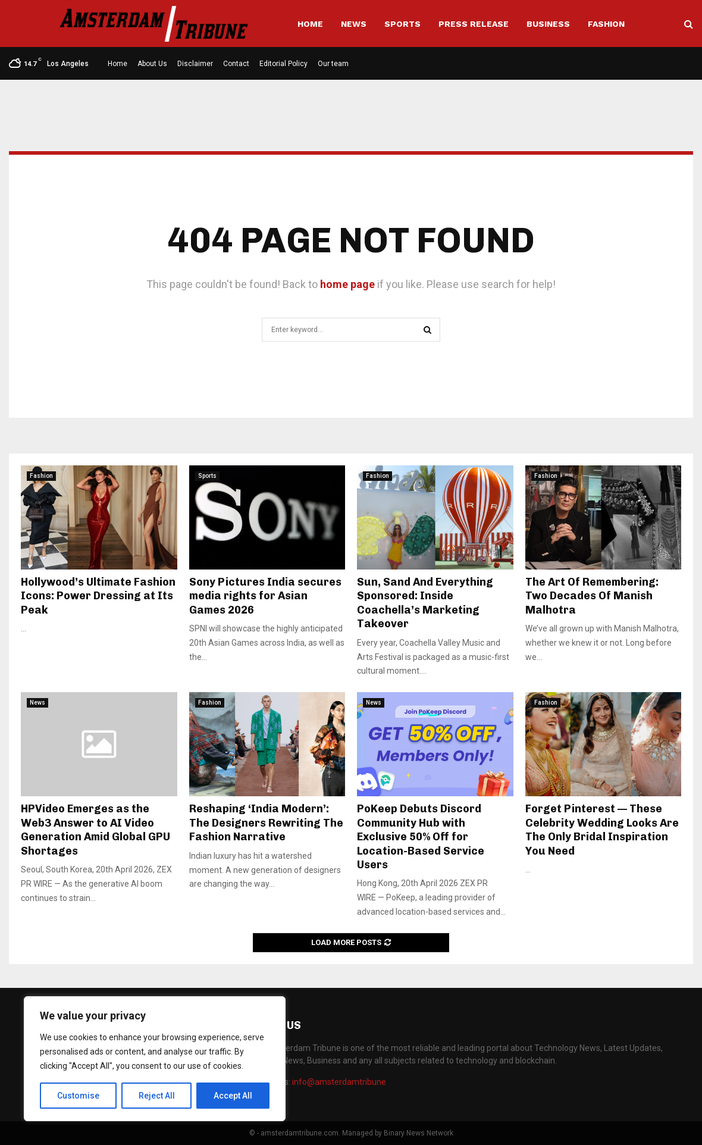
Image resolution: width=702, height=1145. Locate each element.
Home (310, 24)
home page (347, 284)
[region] (155, 1058)
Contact (236, 64)
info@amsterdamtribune (339, 1082)
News (353, 24)
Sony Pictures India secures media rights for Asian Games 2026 (265, 596)
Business (548, 24)
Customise (78, 1095)
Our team (333, 64)
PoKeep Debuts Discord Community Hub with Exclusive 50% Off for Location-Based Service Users (420, 836)
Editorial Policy (283, 64)
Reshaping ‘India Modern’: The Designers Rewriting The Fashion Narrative (266, 822)
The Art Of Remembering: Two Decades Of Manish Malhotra (592, 596)
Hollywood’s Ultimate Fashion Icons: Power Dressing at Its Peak (98, 596)
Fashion (606, 24)
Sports (402, 24)
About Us (152, 64)
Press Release (473, 24)
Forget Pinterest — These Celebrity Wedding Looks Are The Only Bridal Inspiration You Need (602, 829)
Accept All (233, 1095)
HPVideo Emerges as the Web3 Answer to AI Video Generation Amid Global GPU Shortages (95, 829)
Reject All (157, 1095)
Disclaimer (195, 64)
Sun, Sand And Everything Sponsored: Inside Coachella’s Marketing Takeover (425, 602)
